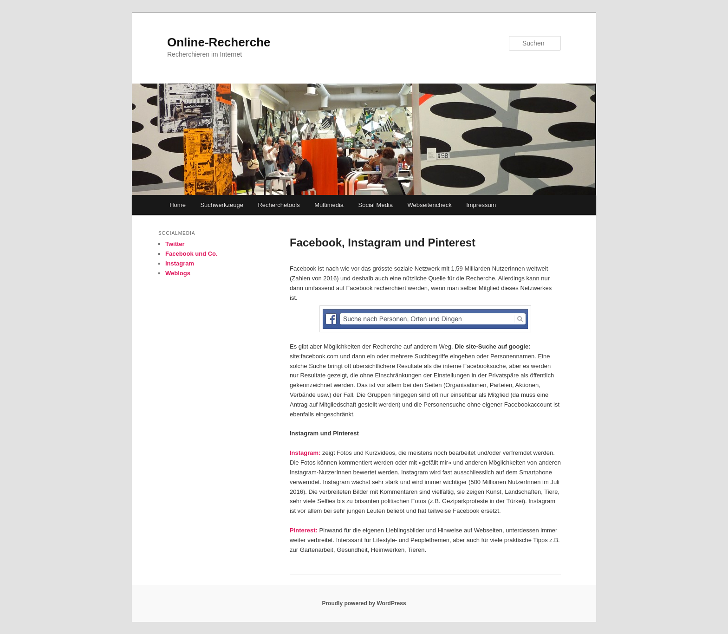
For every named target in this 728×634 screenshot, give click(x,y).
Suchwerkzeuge (221, 204)
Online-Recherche (219, 42)
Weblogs (177, 273)
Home (177, 204)
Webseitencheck (430, 204)
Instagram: (305, 452)
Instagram (179, 263)
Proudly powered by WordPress (364, 603)
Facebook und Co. (191, 253)
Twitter (175, 243)
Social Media (375, 204)
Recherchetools (278, 204)
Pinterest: (304, 530)
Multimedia (329, 204)
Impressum (481, 204)
